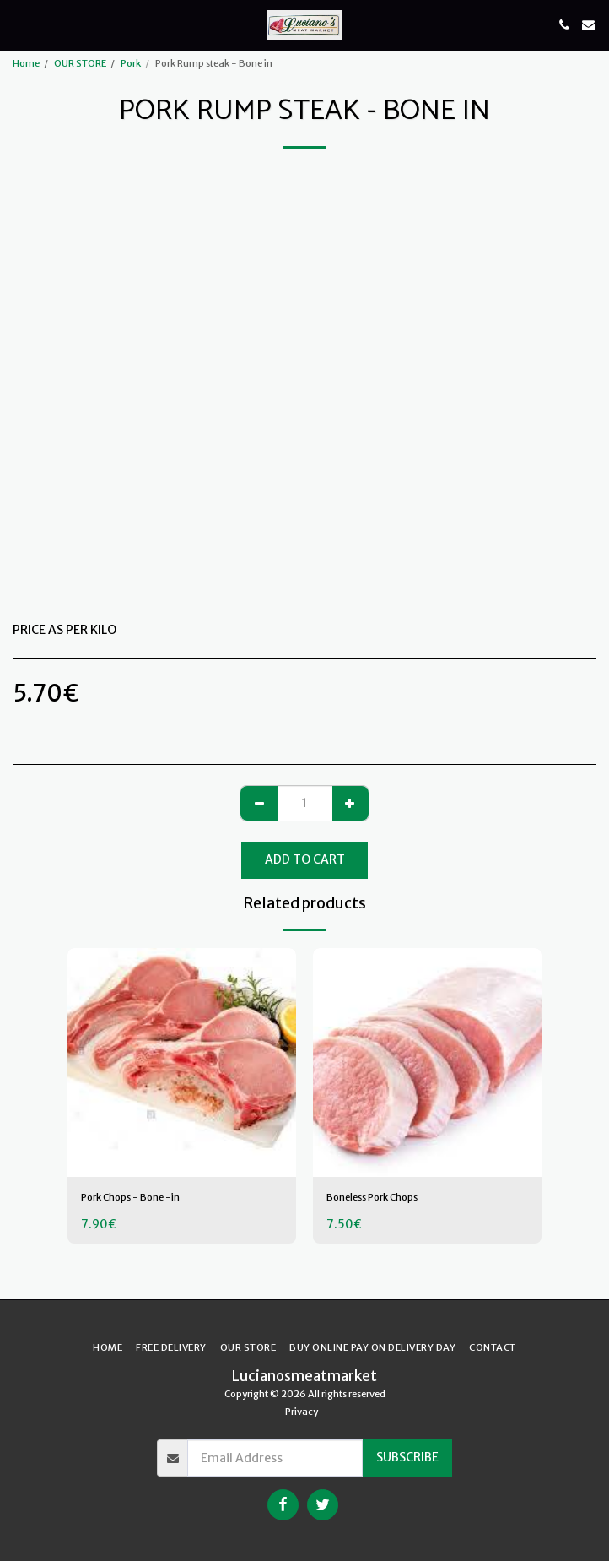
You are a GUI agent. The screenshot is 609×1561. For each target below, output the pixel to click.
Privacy (301, 1411)
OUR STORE (80, 63)
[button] (18, 24)
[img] (181, 1062)
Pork (131, 63)
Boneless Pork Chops (372, 1197)
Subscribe (407, 1457)
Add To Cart (305, 859)
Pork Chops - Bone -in (130, 1197)
